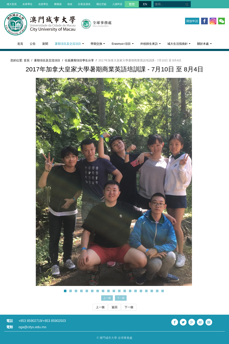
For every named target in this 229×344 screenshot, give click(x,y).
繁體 (132, 4)
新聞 (45, 43)
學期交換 (98, 43)
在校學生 (43, 4)
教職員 (58, 4)
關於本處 (204, 43)
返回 (114, 307)
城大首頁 (12, 4)
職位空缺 (101, 4)
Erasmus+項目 (122, 43)
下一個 (128, 307)
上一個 (100, 307)
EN (145, 4)
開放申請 (192, 21)
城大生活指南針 (179, 43)
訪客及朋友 (84, 4)
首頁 (20, 43)
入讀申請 (117, 4)
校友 (69, 4)
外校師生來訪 (150, 43)
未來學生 (27, 4)
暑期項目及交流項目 (69, 43)
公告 (33, 43)
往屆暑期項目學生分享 (79, 60)
